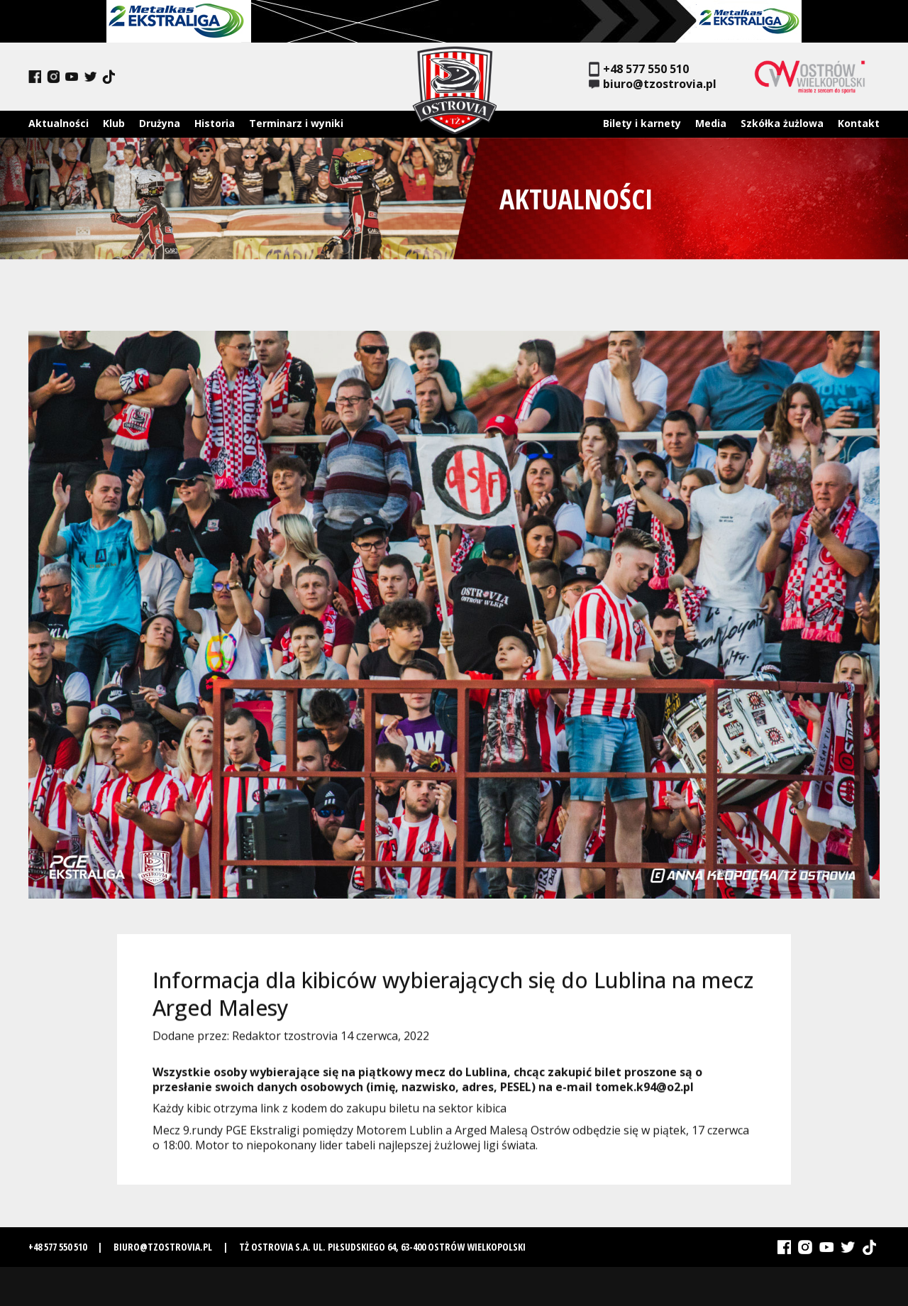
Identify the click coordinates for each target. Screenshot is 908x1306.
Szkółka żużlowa (782, 123)
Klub (114, 123)
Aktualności (58, 123)
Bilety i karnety (642, 123)
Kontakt (859, 123)
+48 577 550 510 (639, 69)
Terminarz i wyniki (296, 123)
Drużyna (159, 123)
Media (710, 123)
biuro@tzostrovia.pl (652, 84)
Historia (214, 123)
